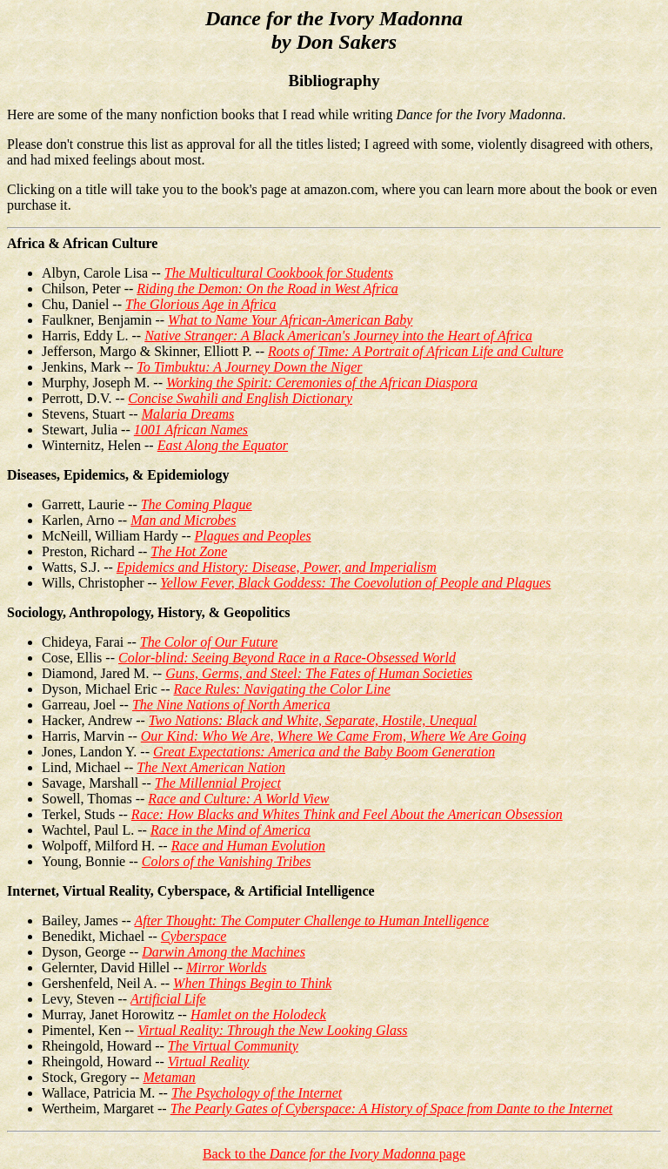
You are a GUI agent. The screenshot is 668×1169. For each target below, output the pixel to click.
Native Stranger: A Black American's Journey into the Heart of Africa (338, 335)
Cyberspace (194, 936)
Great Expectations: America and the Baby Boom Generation (324, 751)
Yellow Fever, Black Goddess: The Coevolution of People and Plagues (355, 582)
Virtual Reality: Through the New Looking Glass (272, 1030)
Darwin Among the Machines (223, 951)
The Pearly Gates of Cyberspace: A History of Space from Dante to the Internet (391, 1108)
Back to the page (334, 1153)
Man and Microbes (183, 520)
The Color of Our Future (209, 642)
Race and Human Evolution (248, 845)
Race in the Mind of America (230, 830)
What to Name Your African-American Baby (290, 319)
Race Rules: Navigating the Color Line (282, 689)
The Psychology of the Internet (256, 1092)
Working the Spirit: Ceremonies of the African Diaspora (322, 382)
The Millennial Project (218, 783)
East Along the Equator (222, 445)
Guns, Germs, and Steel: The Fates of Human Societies (318, 673)
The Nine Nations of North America (231, 704)
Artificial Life (168, 998)
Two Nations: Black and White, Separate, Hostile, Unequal (313, 720)
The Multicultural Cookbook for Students (278, 272)
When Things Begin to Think (252, 983)
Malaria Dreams (188, 413)
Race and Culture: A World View (238, 798)
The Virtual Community (233, 1045)
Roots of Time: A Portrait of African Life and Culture (415, 351)
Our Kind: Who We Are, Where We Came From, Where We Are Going (334, 736)
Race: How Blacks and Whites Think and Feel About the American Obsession (347, 814)
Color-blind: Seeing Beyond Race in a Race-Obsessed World (287, 657)
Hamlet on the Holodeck (258, 1014)
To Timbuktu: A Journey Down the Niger (249, 366)
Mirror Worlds (226, 967)
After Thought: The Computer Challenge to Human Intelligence (311, 920)
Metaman (169, 1077)
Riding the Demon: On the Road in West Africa (267, 288)
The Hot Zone (188, 551)
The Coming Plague (196, 504)
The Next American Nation (211, 767)
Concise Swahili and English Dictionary (240, 398)
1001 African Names (191, 429)
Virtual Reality (208, 1061)
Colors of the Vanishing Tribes (226, 861)
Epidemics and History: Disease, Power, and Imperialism (277, 567)
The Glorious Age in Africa (201, 304)
